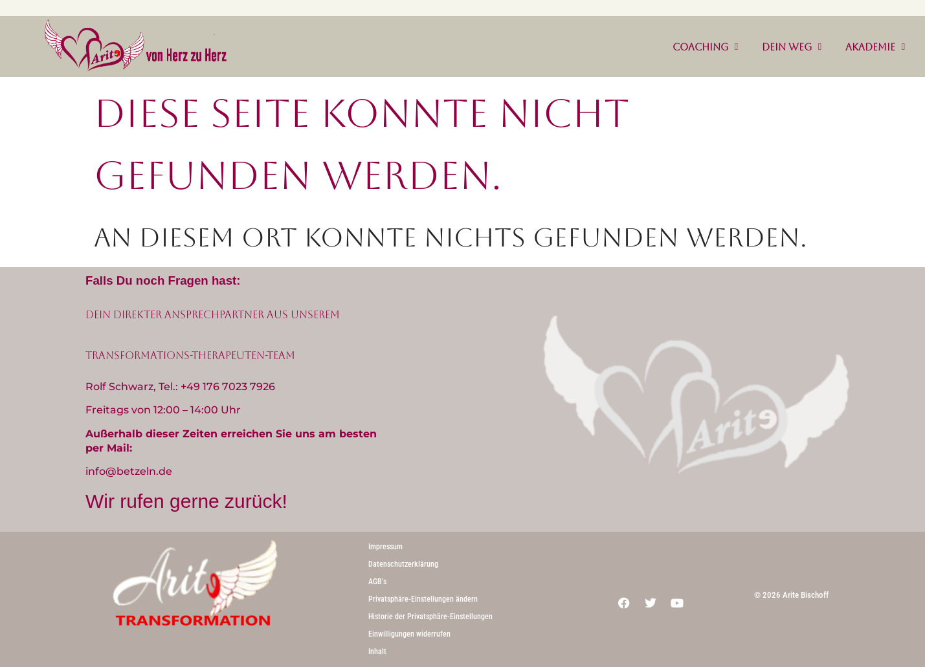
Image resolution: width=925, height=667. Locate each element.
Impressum (385, 546)
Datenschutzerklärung (403, 564)
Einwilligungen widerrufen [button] (409, 634)
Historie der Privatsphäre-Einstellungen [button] (430, 616)
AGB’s (377, 581)
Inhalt (377, 651)
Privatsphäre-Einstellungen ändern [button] (423, 599)
